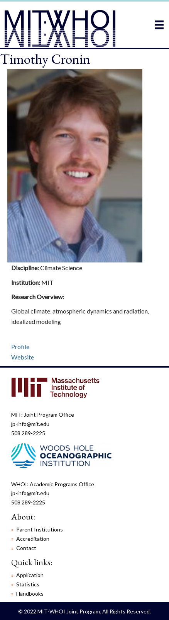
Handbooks (30, 593)
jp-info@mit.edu (30, 424)
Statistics (27, 584)
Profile (20, 346)
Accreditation (32, 538)
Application (30, 575)
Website (22, 357)
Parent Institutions (39, 529)
